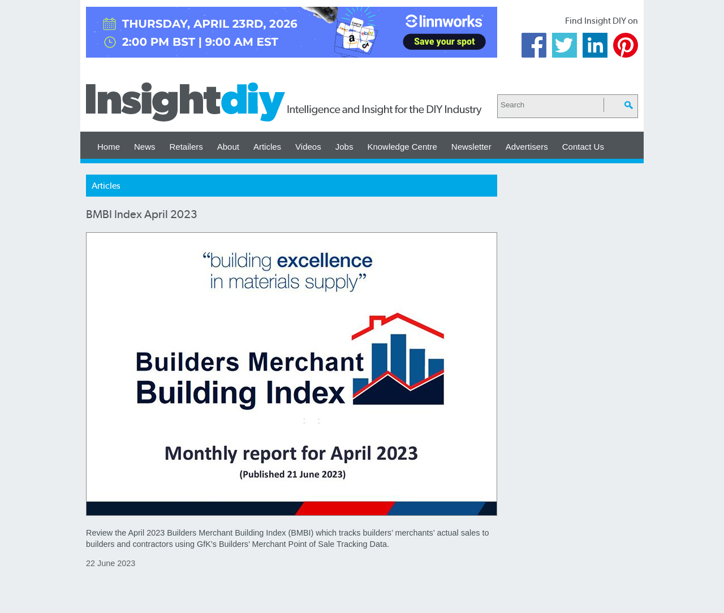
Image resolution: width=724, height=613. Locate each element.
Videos (308, 146)
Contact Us (583, 146)
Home (108, 146)
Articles (267, 146)
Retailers (186, 146)
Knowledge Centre (402, 146)
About (228, 146)
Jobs (344, 146)
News (145, 146)
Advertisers (527, 146)
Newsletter (471, 146)
